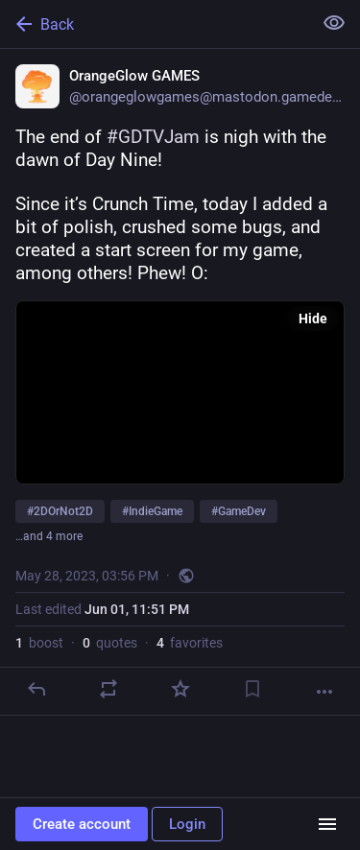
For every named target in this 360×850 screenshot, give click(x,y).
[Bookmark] (252, 688)
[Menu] (327, 824)
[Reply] (36, 688)
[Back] (154, 24)
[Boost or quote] (108, 688)
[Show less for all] (334, 23)
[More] (324, 691)
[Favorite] (180, 688)
